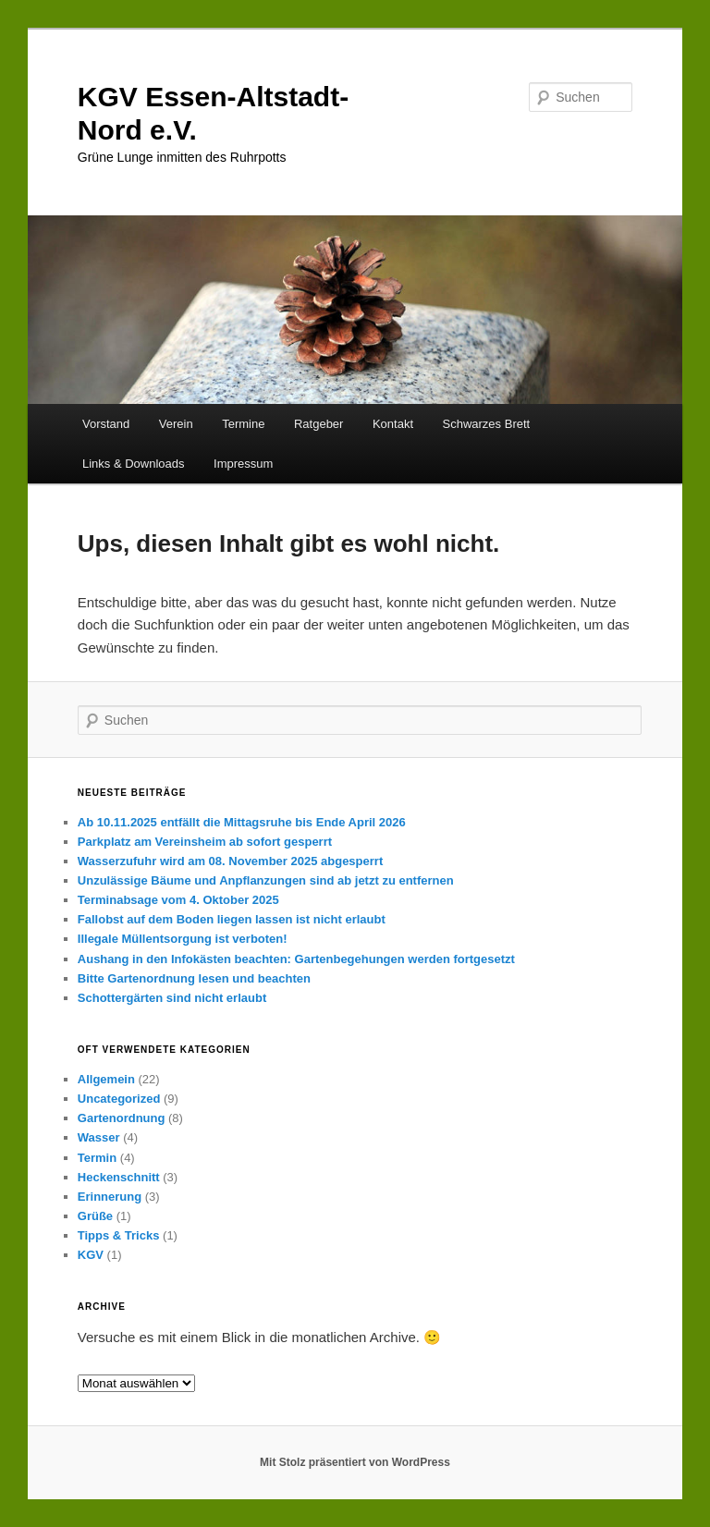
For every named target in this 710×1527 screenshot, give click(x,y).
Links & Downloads (133, 463)
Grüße (95, 1216)
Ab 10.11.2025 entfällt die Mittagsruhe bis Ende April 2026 (242, 822)
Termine (243, 424)
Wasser (99, 1137)
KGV (91, 1255)
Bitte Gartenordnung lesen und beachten (194, 978)
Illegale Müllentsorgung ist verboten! (183, 939)
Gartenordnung (121, 1118)
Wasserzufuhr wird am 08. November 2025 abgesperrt (230, 861)
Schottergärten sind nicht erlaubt (172, 998)
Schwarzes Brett (487, 424)
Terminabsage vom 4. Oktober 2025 (178, 900)
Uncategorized (119, 1099)
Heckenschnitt (119, 1177)
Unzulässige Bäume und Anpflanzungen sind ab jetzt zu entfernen (266, 880)
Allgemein (106, 1079)
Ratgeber (318, 424)
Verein (176, 424)
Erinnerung (109, 1196)
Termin (97, 1158)
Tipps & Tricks (119, 1235)
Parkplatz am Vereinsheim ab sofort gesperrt (205, 842)
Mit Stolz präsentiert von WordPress (355, 1462)
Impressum (243, 463)
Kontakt (393, 424)
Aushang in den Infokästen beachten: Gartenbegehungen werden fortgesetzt (296, 959)
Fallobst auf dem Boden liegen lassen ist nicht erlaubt (232, 919)
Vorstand (105, 424)
